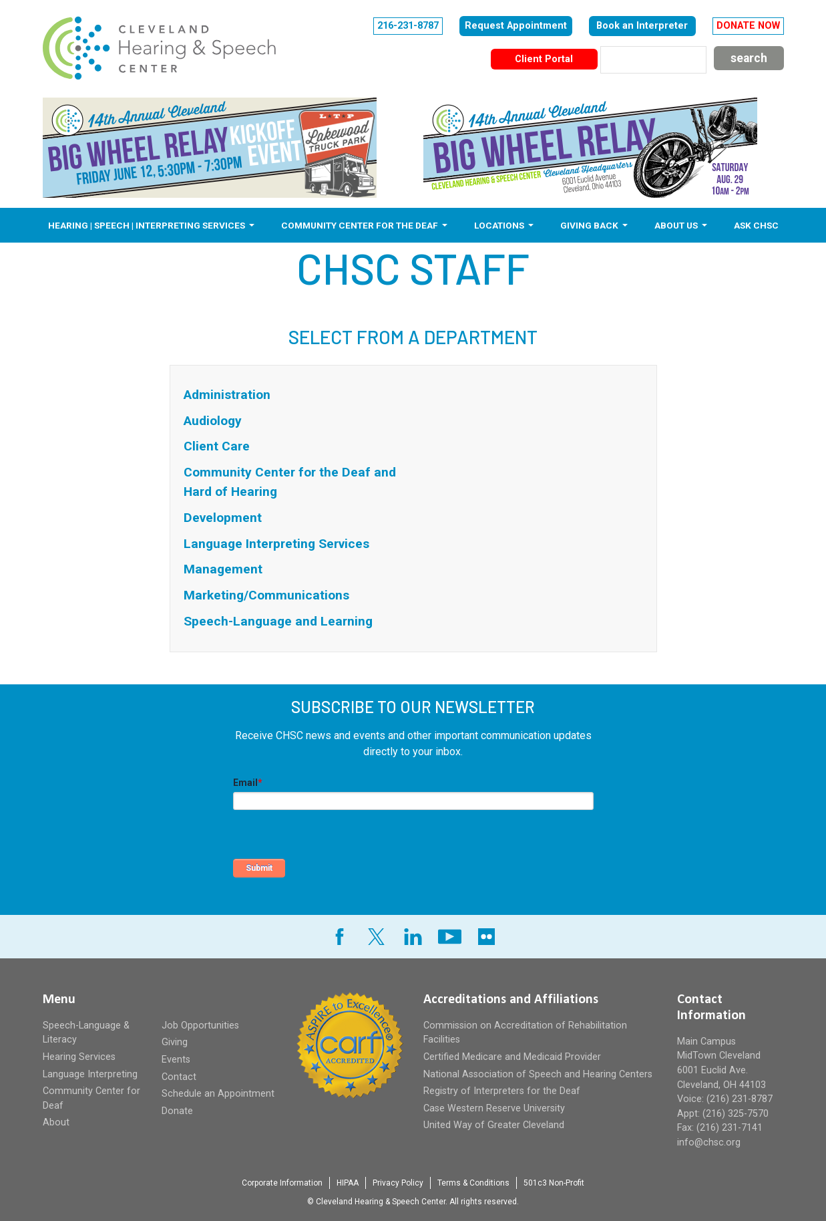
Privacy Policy (398, 1183)
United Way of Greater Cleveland (493, 1125)
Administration (227, 394)
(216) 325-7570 (735, 1113)
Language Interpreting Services (276, 543)
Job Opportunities (200, 1025)
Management (223, 569)
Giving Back (590, 225)
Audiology (213, 420)
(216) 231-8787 (739, 1099)
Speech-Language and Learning (278, 621)
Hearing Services (79, 1057)
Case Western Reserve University (494, 1108)
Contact (179, 1077)
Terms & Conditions (473, 1183)
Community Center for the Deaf (360, 225)
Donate (177, 1111)
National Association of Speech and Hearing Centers (537, 1074)
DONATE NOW (748, 25)
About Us (677, 225)
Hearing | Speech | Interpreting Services (147, 225)
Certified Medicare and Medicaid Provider (512, 1057)
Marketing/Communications (266, 595)
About (56, 1122)
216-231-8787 (408, 25)
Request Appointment (516, 25)
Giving (175, 1042)
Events (176, 1059)
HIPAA (348, 1183)
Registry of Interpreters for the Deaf (501, 1091)
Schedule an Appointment (218, 1093)
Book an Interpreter (642, 25)
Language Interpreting (90, 1074)
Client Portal (544, 59)
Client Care (217, 446)
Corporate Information (282, 1183)
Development (223, 517)
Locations (500, 225)
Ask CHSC (756, 225)
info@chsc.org (709, 1142)
